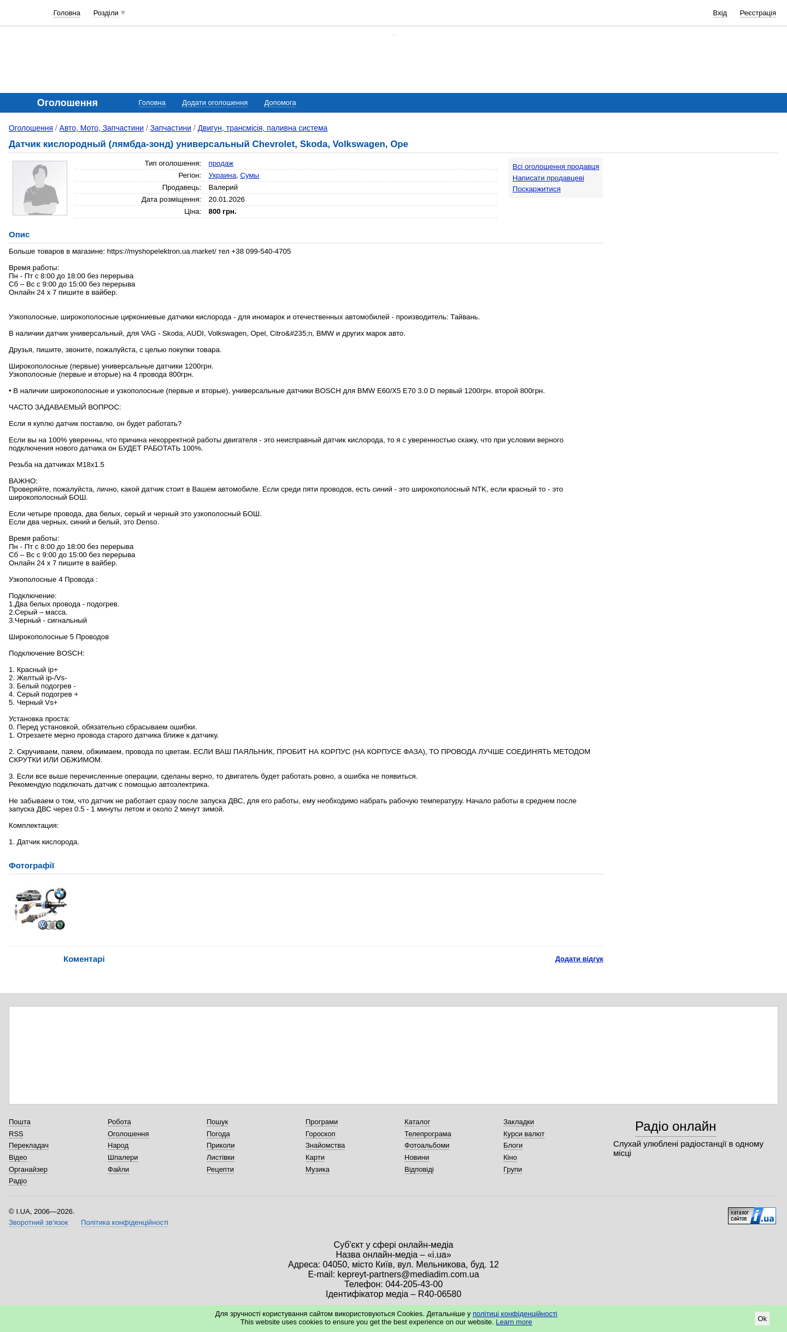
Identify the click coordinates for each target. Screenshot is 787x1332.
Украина (223, 175)
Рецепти (220, 1169)
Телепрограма (427, 1134)
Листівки (220, 1157)
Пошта (20, 1122)
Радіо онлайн (675, 1126)
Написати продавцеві (548, 178)
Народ (118, 1145)
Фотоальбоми (426, 1145)
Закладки (518, 1122)
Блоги (512, 1145)
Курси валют (524, 1134)
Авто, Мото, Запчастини (102, 128)
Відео (18, 1157)
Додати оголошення (215, 102)
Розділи (106, 13)
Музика (318, 1169)
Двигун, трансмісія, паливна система (263, 128)
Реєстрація (758, 13)
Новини (416, 1157)
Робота (119, 1122)
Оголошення (31, 128)
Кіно (510, 1157)
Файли (118, 1169)
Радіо (18, 1181)
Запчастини (170, 128)
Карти (315, 1157)
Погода (218, 1134)
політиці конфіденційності (515, 1314)
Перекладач (29, 1145)
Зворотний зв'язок (38, 1222)
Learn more (514, 1322)
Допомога (280, 102)
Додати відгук (579, 959)
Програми (322, 1122)
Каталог (417, 1122)
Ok (762, 1319)
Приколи (220, 1145)
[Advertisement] (696, 225)
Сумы (249, 175)
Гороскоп (320, 1134)
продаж (221, 163)
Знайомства (325, 1145)
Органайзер (28, 1169)
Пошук (217, 1122)
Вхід (720, 13)
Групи (512, 1169)
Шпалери (123, 1157)
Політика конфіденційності (124, 1222)
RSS (16, 1134)
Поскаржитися (537, 189)
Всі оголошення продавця (556, 166)
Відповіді (419, 1169)
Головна (67, 13)
